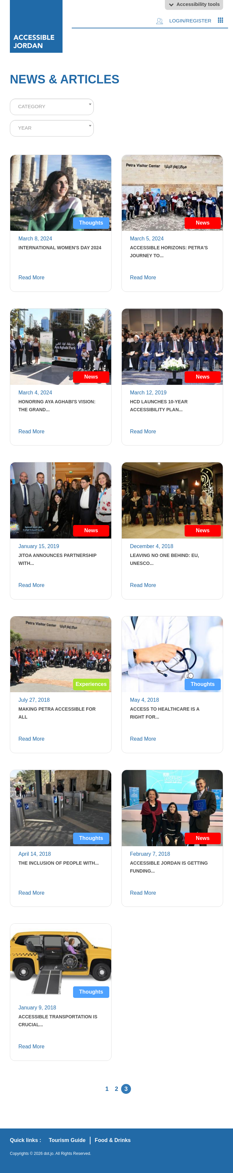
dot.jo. (49, 1153)
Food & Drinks (113, 1140)
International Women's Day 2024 (59, 247)
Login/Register (183, 21)
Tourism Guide (67, 1140)
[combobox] (52, 107)
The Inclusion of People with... (58, 863)
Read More (31, 277)
